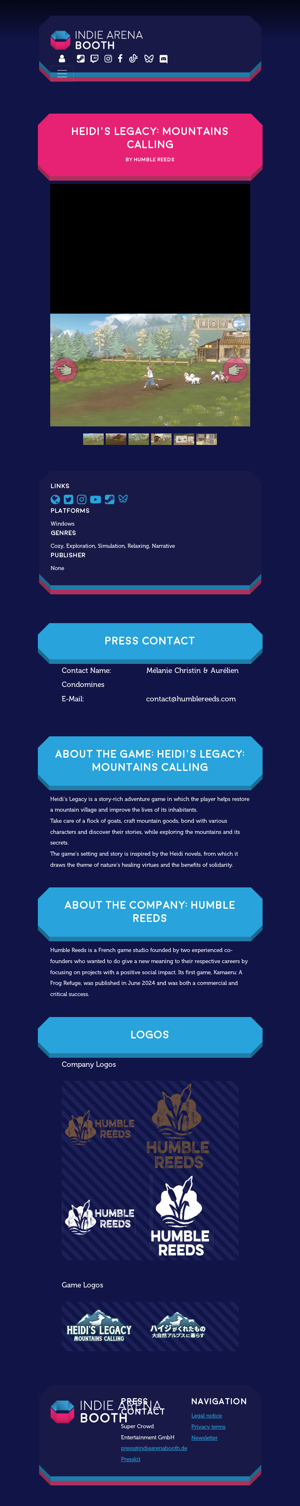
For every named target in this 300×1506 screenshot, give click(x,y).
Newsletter (204, 1437)
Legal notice (206, 1415)
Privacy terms (208, 1426)
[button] (65, 370)
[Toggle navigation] (62, 73)
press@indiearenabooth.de (154, 1448)
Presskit (130, 1459)
